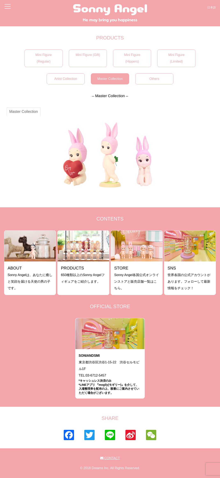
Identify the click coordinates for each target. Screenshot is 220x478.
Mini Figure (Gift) (88, 55)
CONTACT (110, 458)
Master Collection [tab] (23, 112)
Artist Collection (65, 78)
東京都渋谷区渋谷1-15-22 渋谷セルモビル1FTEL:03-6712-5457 (110, 374)
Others (154, 78)
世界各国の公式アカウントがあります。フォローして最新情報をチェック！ (189, 278)
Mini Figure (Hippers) (132, 58)
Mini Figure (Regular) (43, 58)
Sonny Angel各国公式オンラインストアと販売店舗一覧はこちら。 (136, 278)
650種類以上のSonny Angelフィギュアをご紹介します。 (83, 274)
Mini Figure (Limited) (176, 58)
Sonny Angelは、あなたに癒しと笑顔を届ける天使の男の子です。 (30, 278)
